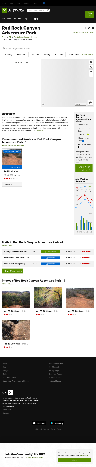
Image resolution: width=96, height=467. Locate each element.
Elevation (59, 54)
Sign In (90, 14)
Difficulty (8, 54)
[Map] (67, 83)
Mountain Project (56, 363)
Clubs (5, 374)
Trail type (35, 54)
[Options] (90, 102)
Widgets (6, 370)
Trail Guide (6, 19)
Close (74, 460)
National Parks (55, 381)
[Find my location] (91, 66)
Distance (21, 54)
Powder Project (55, 377)
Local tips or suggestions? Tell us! (83, 32)
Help (4, 367)
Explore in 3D (8, 184)
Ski (35, 3)
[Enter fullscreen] (91, 62)
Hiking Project (54, 370)
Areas (4, 37)
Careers (6, 413)
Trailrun (27, 3)
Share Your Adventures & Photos (16, 381)
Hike (18, 3)
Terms (53, 429)
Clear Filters (87, 54)
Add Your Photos (7, 284)
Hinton (34, 37)
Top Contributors (9, 377)
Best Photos (17, 19)
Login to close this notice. (34, 457)
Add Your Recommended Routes (13, 145)
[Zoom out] (91, 75)
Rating (47, 54)
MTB (11, 3)
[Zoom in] (91, 71)
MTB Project (54, 367)
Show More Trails (13, 271)
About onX (7, 409)
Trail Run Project (55, 374)
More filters (74, 54)
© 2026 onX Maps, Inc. (41, 429)
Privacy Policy (84, 455)
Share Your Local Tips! (84, 168)
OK (10, 37)
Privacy (59, 429)
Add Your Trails (7, 245)
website (40, 131)
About (5, 363)
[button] (85, 27)
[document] (74, 457)
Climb (4, 3)
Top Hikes (28, 19)
